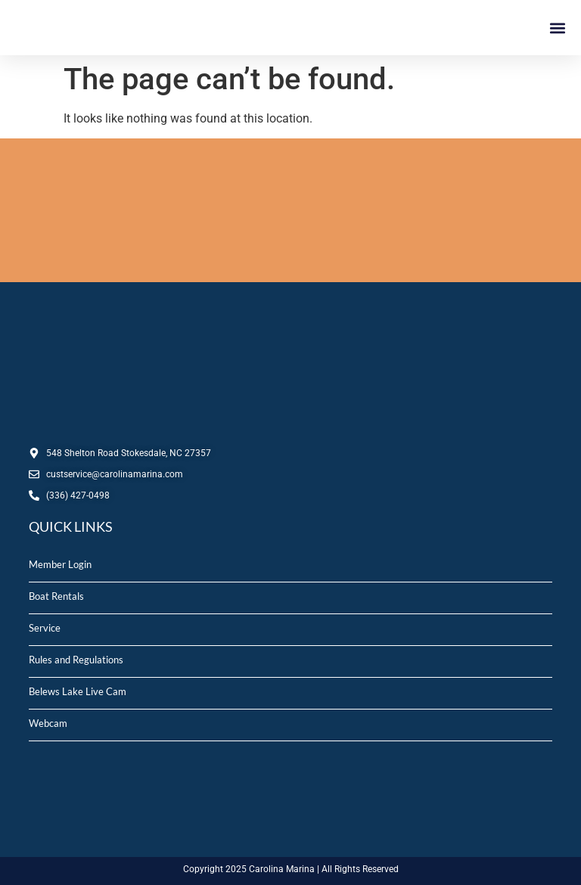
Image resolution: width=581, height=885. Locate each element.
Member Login (60, 564)
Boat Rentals (56, 596)
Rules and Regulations (76, 660)
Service (45, 628)
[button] (557, 27)
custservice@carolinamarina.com (114, 474)
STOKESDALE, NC (290, 210)
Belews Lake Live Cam (77, 691)
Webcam (48, 723)
